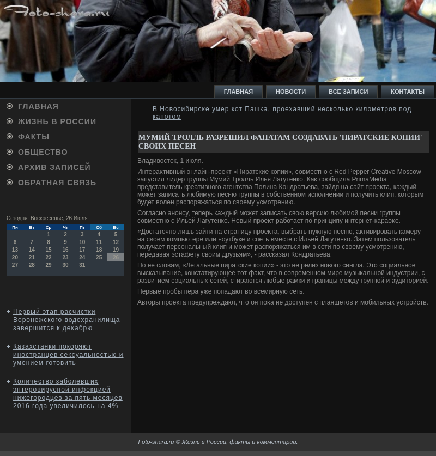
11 (99, 242)
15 (49, 250)
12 (116, 242)
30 (65, 265)
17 (82, 250)
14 (32, 250)
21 (32, 257)
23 (65, 257)
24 (82, 257)
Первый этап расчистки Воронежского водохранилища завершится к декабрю (66, 320)
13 (15, 250)
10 (82, 242)
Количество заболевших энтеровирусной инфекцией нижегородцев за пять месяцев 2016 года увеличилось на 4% (68, 394)
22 (49, 257)
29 (49, 265)
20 (15, 257)
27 (15, 265)
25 (99, 257)
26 (116, 257)
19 (116, 250)
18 (99, 250)
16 (65, 250)
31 (82, 265)
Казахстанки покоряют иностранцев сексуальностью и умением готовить (68, 355)
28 (32, 265)
